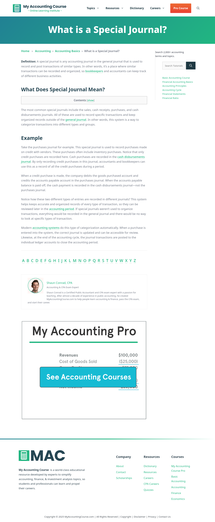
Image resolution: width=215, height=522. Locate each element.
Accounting (43, 51)
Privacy (152, 516)
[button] (198, 8)
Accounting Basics (67, 51)
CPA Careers (151, 484)
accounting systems (46, 228)
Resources (116, 8)
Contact (121, 472)
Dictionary (137, 8)
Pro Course (180, 8)
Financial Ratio (170, 98)
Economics (178, 499)
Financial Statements (174, 93)
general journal (75, 120)
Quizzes (148, 490)
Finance (176, 493)
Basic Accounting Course (176, 77)
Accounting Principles (174, 85)
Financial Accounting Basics (177, 81)
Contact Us (165, 516)
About (120, 466)
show (91, 100)
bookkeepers (94, 71)
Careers (159, 8)
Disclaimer (140, 516)
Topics (94, 8)
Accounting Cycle (171, 89)
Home (25, 51)
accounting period (61, 209)
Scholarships (124, 478)
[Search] (190, 65)
